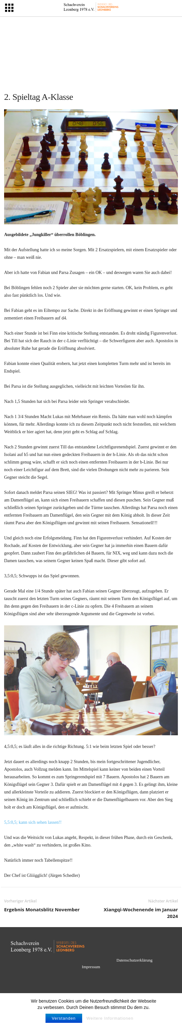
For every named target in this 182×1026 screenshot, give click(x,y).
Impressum (91, 966)
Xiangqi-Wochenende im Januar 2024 (141, 912)
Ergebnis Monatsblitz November (42, 909)
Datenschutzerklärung (135, 960)
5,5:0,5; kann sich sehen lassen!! (33, 822)
